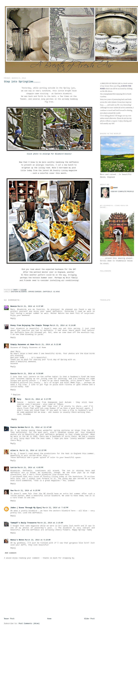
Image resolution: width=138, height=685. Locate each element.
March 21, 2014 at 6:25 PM (27, 491)
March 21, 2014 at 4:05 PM (30, 468)
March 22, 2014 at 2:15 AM (50, 523)
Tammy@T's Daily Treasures (23, 523)
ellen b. (14, 450)
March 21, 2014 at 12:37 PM (33, 450)
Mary (19, 399)
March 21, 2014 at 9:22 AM (48, 345)
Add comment (10, 553)
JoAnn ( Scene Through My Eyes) (26, 508)
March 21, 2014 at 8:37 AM (30, 306)
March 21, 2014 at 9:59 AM (30, 374)
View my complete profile (122, 191)
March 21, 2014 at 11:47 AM (38, 427)
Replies (16, 395)
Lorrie (13, 468)
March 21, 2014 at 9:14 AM (62, 325)
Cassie (13, 374)
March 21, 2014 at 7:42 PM (55, 508)
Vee (12, 491)
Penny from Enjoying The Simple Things (29, 325)
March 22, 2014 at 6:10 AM (37, 540)
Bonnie (13, 306)
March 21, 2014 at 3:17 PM (38, 399)
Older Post (89, 619)
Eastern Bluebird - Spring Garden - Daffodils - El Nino (35, 291)
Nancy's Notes (17, 540)
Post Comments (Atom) (29, 624)
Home (49, 619)
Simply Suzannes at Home (22, 345)
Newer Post (9, 619)
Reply (13, 318)
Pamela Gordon (17, 427)
